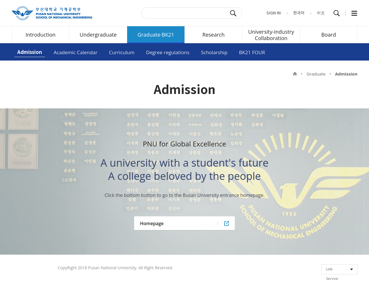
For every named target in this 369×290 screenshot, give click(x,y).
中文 (321, 13)
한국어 (298, 13)
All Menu (354, 13)
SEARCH (233, 13)
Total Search (337, 13)
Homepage (152, 223)
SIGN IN (273, 13)
